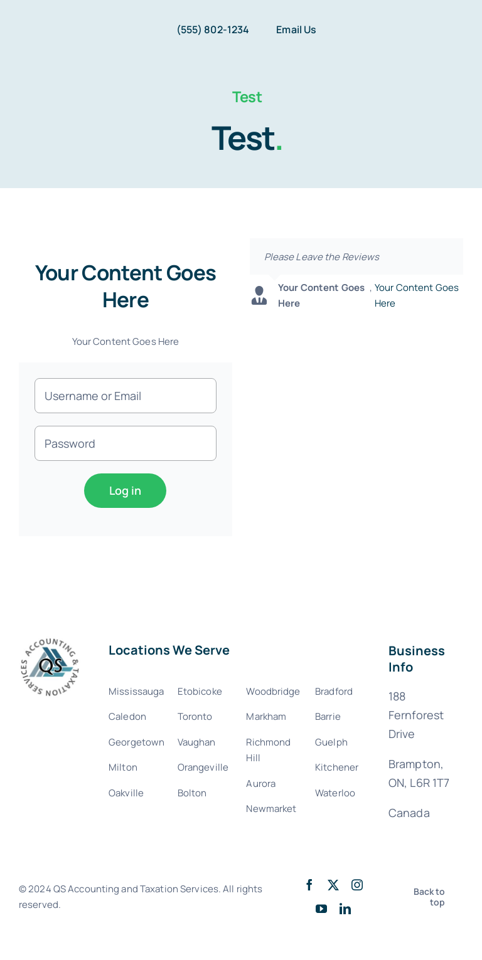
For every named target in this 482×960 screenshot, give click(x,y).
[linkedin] (345, 908)
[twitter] (333, 884)
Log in (125, 490)
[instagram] (357, 884)
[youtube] (321, 908)
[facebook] (309, 884)
